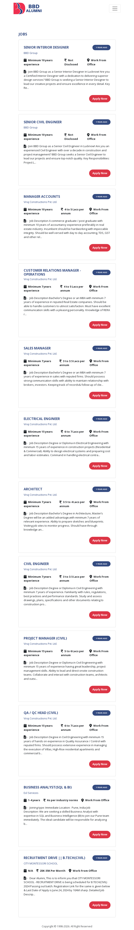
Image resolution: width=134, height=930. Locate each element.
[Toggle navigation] (115, 8)
